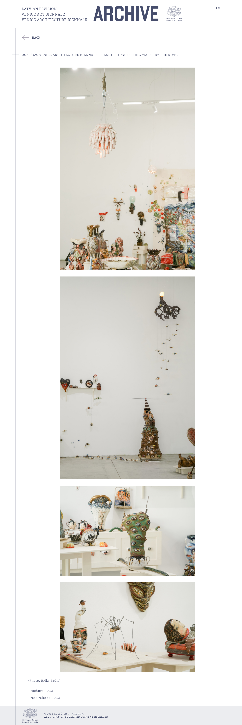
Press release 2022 (44, 698)
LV (218, 8)
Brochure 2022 (40, 691)
